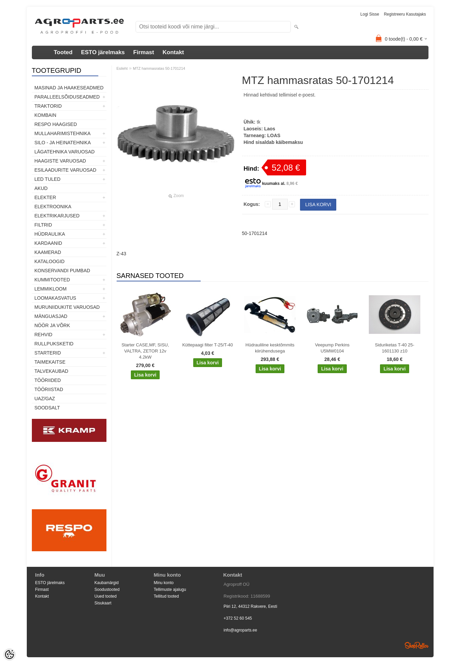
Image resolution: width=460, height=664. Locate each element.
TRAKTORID (48, 106)
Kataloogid (50, 261)
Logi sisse (369, 14)
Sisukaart (103, 603)
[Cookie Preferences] (9, 654)
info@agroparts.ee (240, 630)
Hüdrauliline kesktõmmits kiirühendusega (270, 348)
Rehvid (44, 334)
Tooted (63, 52)
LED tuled (48, 179)
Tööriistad (49, 389)
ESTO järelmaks (103, 52)
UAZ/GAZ (45, 398)
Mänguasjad (51, 316)
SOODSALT (47, 407)
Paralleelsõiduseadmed (67, 97)
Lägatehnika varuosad (65, 151)
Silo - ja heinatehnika (63, 142)
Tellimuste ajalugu (170, 589)
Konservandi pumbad (62, 270)
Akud (41, 188)
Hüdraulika (50, 234)
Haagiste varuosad (60, 161)
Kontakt (173, 52)
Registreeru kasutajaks (405, 14)
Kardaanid (48, 243)
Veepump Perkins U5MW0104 (332, 348)
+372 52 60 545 (238, 618)
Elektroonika (53, 206)
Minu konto (164, 582)
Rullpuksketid (54, 343)
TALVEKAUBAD (51, 371)
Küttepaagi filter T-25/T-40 (207, 344)
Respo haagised (56, 124)
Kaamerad (48, 252)
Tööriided (48, 380)
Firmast (143, 52)
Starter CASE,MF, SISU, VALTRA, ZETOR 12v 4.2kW (145, 351)
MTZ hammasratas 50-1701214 (159, 68)
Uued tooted (106, 596)
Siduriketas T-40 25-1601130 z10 (394, 348)
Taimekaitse (50, 362)
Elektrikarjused (57, 215)
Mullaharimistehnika (63, 133)
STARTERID (48, 353)
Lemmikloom (51, 289)
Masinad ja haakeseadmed (69, 87)
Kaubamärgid (107, 582)
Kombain (46, 115)
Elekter (45, 197)
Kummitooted (52, 279)
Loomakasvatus (55, 298)
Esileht (122, 68)
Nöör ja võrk (52, 325)
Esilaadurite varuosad (66, 170)
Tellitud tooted (166, 596)
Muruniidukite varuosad (67, 307)
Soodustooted (107, 589)
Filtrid (43, 225)
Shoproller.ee (416, 645)
